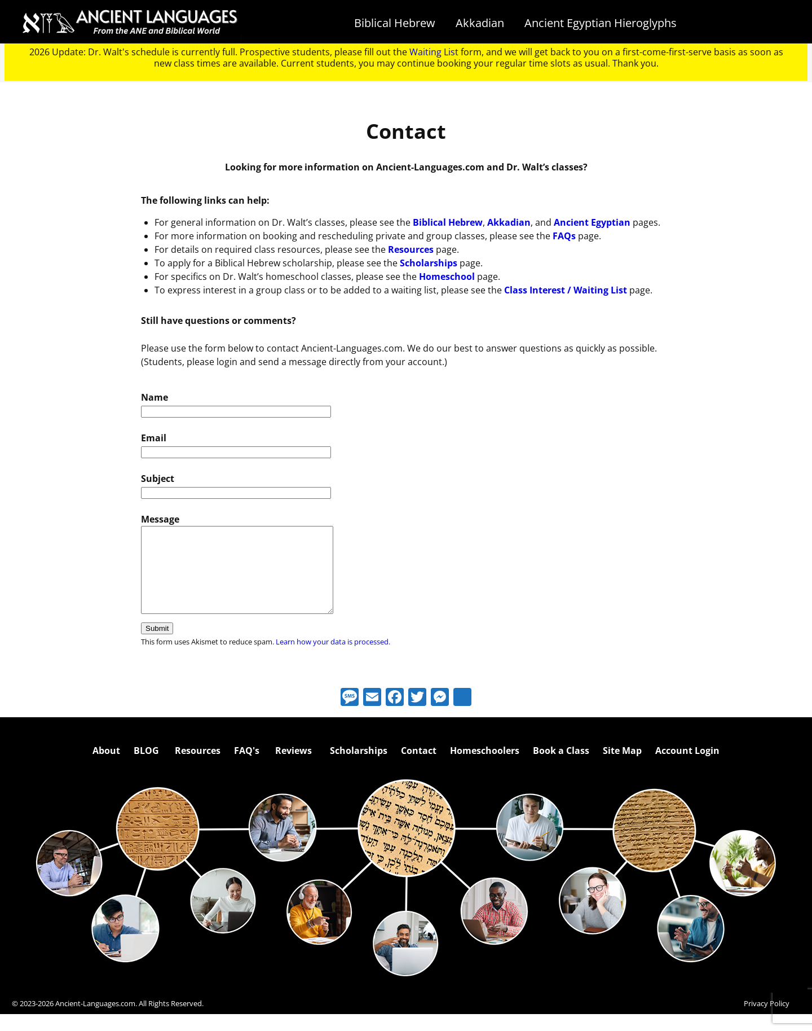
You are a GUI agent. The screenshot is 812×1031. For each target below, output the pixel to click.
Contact (418, 767)
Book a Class (561, 767)
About (106, 767)
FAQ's (246, 767)
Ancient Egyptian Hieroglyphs (600, 22)
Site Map (622, 767)
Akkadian (480, 22)
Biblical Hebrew (394, 22)
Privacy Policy (766, 1020)
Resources (197, 767)
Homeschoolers (484, 767)
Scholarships (358, 767)
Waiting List (433, 52)
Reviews (293, 767)
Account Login (687, 767)
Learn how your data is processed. (333, 658)
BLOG (146, 767)
